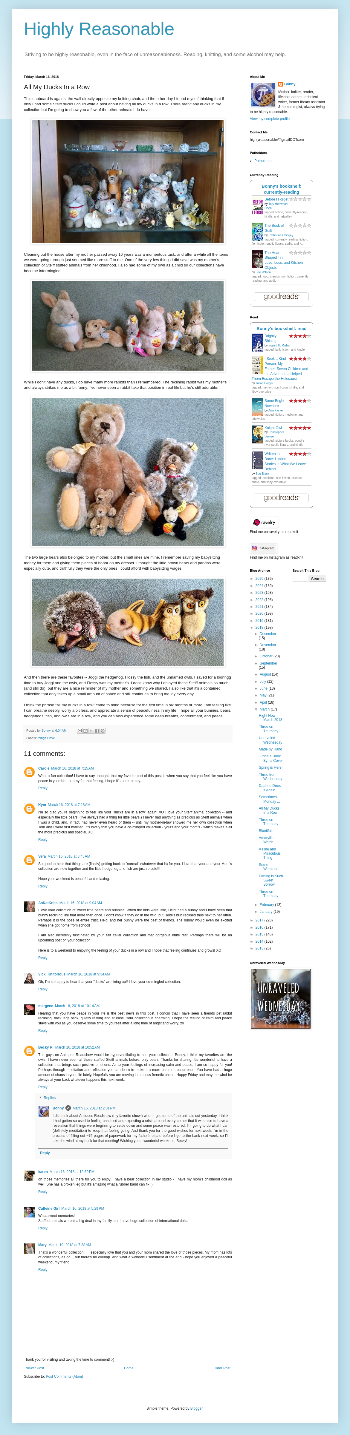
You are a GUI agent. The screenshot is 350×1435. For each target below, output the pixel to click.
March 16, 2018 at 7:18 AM (69, 805)
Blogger (196, 1408)
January (266, 912)
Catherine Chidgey (280, 235)
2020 (260, 613)
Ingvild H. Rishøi (279, 345)
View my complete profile (270, 119)
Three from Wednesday (270, 777)
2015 (260, 934)
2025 (260, 579)
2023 (260, 593)
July (263, 681)
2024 (260, 586)
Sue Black (262, 473)
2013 (260, 948)
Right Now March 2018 (270, 717)
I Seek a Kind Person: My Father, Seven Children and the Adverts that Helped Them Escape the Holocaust (280, 369)
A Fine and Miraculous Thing (270, 853)
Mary (42, 1245)
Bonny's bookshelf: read (281, 328)
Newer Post (34, 1368)
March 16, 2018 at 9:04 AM (80, 903)
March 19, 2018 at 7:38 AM (69, 1245)
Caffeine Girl (48, 1208)
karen (43, 1172)
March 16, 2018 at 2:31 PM (94, 1108)
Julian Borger (264, 383)
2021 (260, 607)
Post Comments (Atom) (64, 1376)
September (268, 663)
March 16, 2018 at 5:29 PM (82, 1208)
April (264, 702)
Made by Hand (270, 749)
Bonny (58, 1108)
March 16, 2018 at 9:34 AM (88, 974)
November (268, 645)
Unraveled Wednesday (270, 740)
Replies (50, 1098)
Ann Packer (276, 410)
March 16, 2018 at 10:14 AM (77, 1006)
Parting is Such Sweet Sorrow (271, 880)
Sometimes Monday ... (269, 799)
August (266, 674)
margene (45, 1006)
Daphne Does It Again (270, 788)
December (268, 634)
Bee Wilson (263, 272)
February (267, 905)
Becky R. (46, 1047)
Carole (43, 768)
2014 (260, 941)
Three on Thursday (268, 729)
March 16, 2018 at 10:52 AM (77, 1047)
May (264, 695)
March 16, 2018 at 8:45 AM (69, 856)
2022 (260, 600)
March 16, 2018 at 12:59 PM (72, 1172)
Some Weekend (268, 867)
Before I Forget (276, 199)
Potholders (262, 161)
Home (129, 1368)
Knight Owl (273, 428)
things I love (46, 738)
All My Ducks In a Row (269, 810)
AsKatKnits (48, 903)
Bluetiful (265, 831)
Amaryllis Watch (266, 840)
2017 (260, 920)
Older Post (221, 1368)
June (264, 688)
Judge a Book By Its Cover (271, 758)
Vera (42, 856)
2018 (260, 627)
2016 (260, 927)
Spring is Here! (270, 767)
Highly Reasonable (99, 29)
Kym (42, 805)
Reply (43, 788)
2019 (260, 621)
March (265, 709)
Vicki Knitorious (51, 974)
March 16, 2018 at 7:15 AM (72, 768)
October (266, 656)
